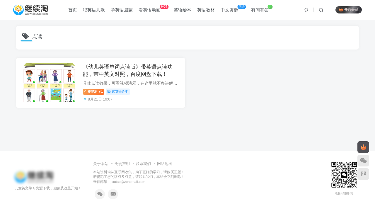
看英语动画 (154, 8)
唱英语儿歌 (94, 9)
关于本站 (100, 163)
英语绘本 (183, 9)
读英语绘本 (118, 91)
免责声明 (122, 163)
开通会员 (348, 9)
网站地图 (164, 163)
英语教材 (206, 9)
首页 (73, 9)
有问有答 (262, 8)
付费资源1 (94, 91)
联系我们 (143, 163)
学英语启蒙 (122, 9)
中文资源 (233, 8)
